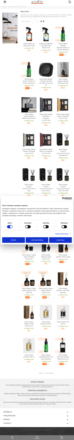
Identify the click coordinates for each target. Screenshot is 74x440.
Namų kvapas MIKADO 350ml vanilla (63, 256)
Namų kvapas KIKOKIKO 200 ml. (29, 356)
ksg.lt (39, 432)
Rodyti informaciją (61, 234)
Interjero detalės (12, 6)
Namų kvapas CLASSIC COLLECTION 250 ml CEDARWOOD (63, 152)
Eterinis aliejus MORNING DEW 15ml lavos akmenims (46, 357)
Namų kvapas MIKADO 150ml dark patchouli (63, 290)
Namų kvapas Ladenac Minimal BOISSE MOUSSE (63, 81)
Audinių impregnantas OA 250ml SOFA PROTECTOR (46, 46)
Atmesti (13, 240)
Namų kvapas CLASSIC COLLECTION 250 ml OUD (29, 188)
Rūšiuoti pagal (25, 21)
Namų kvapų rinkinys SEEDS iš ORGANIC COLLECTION (63, 116)
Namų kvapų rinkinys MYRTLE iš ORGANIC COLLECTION (46, 151)
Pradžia (4, 6)
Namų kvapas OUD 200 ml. (63, 323)
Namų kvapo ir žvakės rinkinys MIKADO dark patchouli (29, 290)
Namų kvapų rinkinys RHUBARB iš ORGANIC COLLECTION (46, 117)
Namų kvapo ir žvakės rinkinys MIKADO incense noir (29, 257)
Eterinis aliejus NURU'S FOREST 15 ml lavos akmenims (29, 81)
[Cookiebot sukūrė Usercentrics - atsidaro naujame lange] (63, 198)
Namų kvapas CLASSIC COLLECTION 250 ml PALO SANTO (46, 188)
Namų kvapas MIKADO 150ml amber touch (29, 324)
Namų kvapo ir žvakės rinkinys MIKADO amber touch (46, 290)
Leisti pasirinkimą (37, 240)
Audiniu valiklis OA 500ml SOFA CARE (29, 45)
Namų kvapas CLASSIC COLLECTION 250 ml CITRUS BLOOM (63, 188)
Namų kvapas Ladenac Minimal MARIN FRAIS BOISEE (29, 116)
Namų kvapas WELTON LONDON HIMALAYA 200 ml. (63, 357)
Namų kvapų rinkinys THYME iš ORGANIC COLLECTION (29, 151)
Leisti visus (60, 240)
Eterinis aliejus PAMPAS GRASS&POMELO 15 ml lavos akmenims (63, 47)
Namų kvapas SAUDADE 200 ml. (46, 323)
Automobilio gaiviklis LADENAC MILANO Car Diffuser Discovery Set (46, 82)
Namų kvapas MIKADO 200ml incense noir (46, 257)
